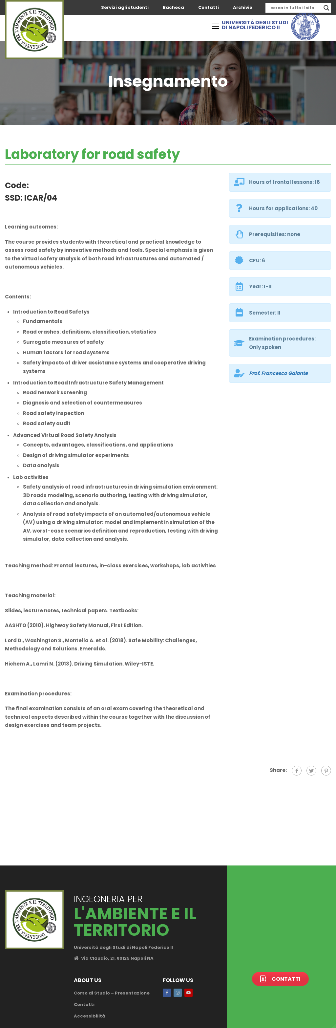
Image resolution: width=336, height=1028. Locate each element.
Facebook (167, 993)
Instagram (178, 993)
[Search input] (295, 7)
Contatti (208, 7)
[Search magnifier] (326, 7)
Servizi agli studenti (125, 7)
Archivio (242, 7)
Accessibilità (89, 1016)
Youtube (188, 993)
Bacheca (173, 7)
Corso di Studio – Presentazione (112, 993)
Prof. (278, 373)
